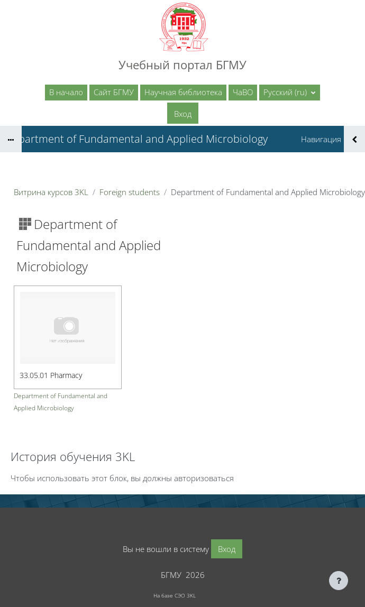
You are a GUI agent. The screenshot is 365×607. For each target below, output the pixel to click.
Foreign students (129, 192)
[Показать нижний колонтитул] (338, 580)
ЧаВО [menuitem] (243, 92)
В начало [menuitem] (66, 92)
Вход (182, 113)
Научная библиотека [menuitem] (183, 92)
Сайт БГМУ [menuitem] (114, 92)
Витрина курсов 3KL (51, 192)
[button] (289, 92)
